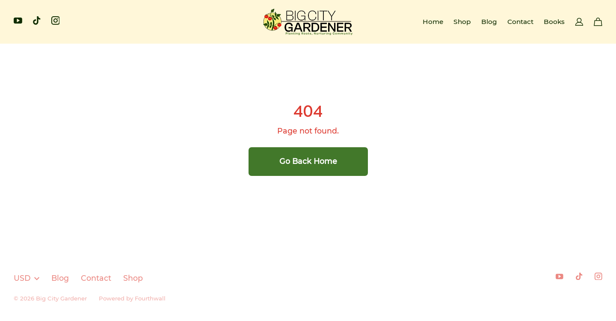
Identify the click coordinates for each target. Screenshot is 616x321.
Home (433, 22)
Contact (520, 22)
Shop (462, 22)
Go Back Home (308, 161)
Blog (489, 22)
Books (554, 22)
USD (26, 277)
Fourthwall (150, 298)
